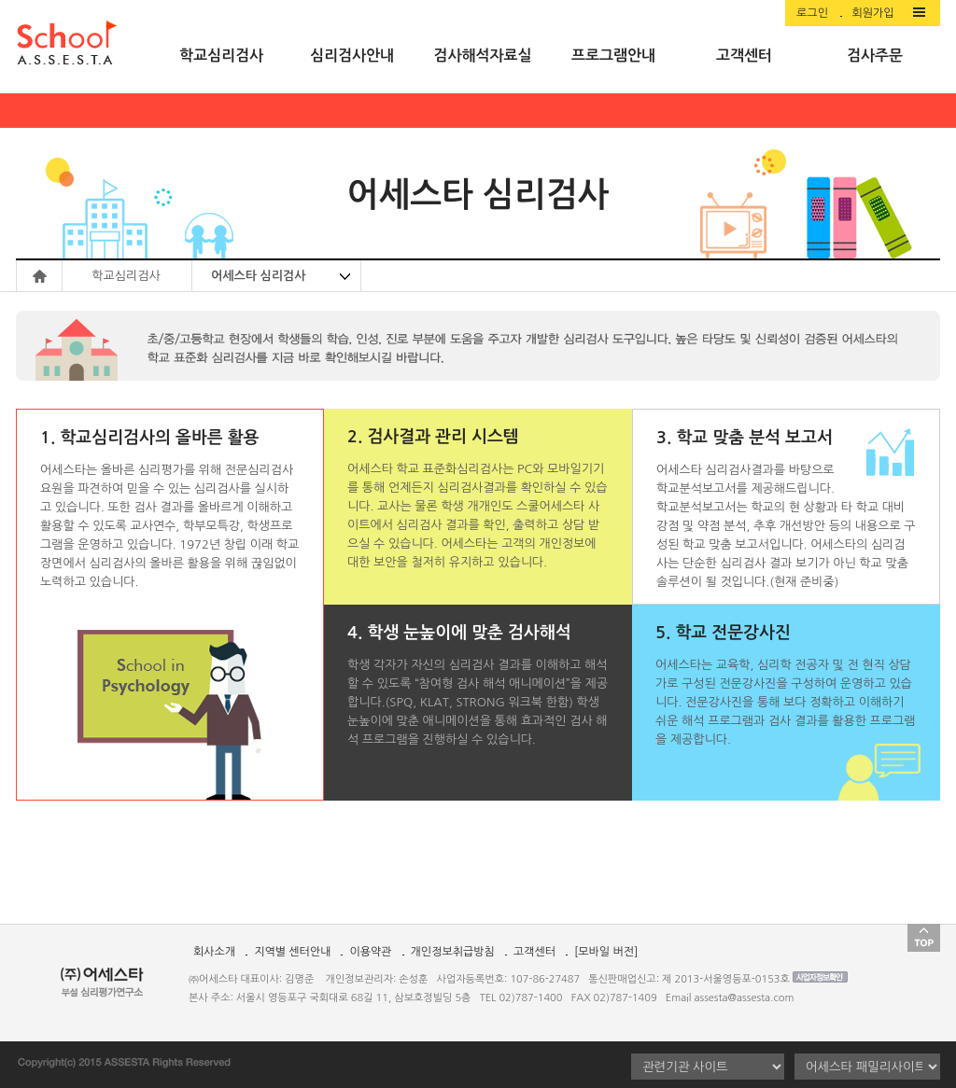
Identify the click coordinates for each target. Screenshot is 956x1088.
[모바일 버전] (606, 951)
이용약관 (370, 951)
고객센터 (534, 951)
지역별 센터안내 (292, 951)
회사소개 (214, 951)
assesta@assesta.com (744, 998)
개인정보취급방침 (453, 951)
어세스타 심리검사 (258, 276)
